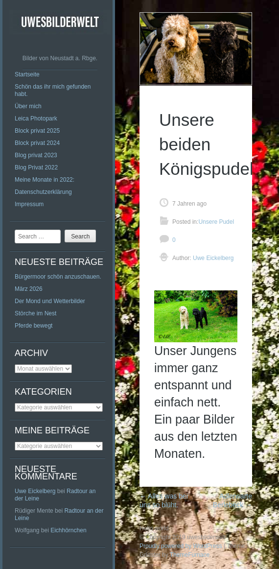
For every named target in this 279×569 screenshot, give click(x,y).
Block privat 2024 (37, 143)
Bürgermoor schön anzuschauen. (58, 276)
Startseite (27, 74)
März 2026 (29, 288)
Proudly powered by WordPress (181, 546)
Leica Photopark (36, 118)
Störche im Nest (35, 313)
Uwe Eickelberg (35, 491)
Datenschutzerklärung (43, 192)
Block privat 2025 (37, 130)
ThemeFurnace (189, 554)
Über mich (28, 106)
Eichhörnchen (68, 530)
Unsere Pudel (216, 221)
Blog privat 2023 (36, 155)
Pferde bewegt (33, 325)
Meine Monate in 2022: (44, 179)
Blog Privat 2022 (36, 167)
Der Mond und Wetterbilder (50, 301)
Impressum (29, 204)
